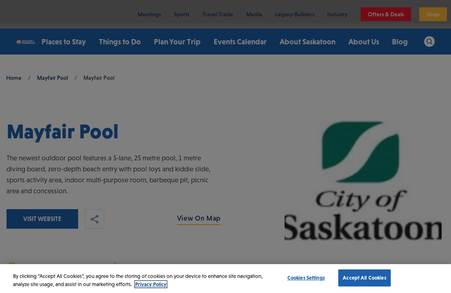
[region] (225, 278)
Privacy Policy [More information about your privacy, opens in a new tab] (150, 284)
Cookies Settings (306, 278)
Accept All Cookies (364, 278)
